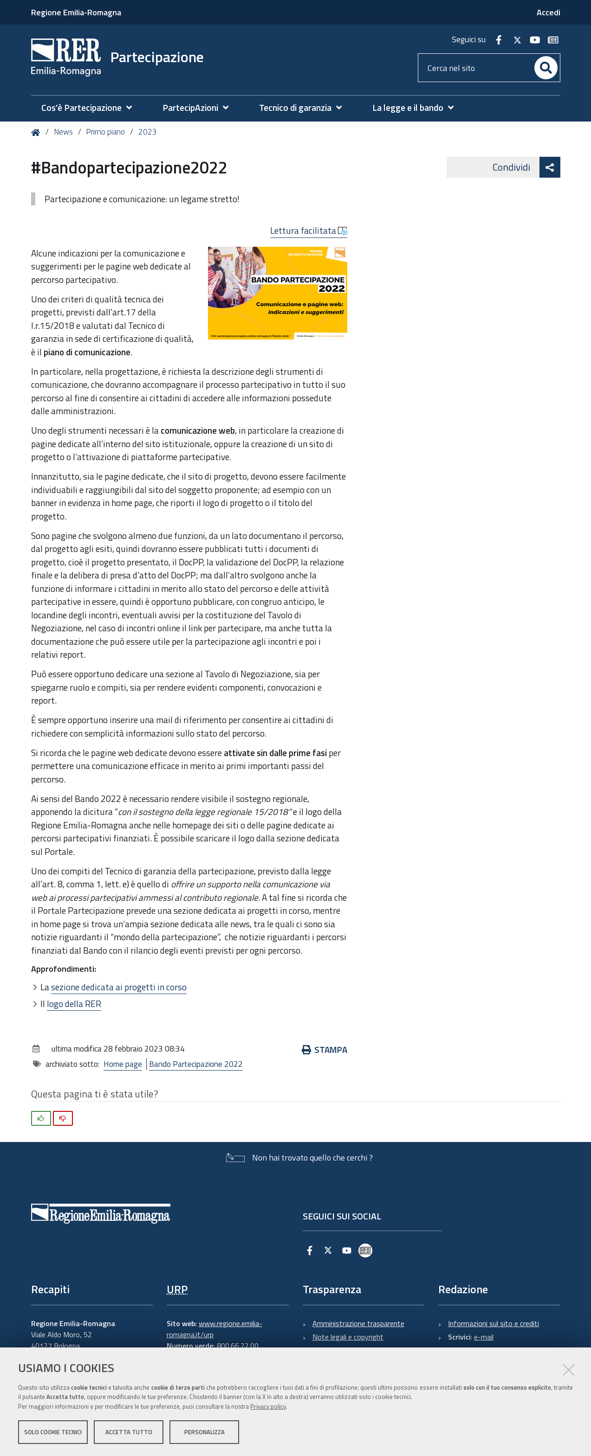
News (63, 132)
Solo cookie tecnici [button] (53, 1432)
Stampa (325, 1049)
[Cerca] (546, 67)
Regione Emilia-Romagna (76, 12)
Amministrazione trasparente (358, 1323)
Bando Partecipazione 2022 (196, 1064)
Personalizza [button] (204, 1432)
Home (37, 132)
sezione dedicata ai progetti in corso (119, 987)
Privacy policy (268, 1406)
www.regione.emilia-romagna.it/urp (214, 1329)
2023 (147, 132)
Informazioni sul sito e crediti (493, 1323)
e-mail (484, 1336)
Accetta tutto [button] (128, 1432)
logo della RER (74, 1003)
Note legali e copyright (347, 1336)
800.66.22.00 (238, 1345)
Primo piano (105, 132)
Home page (123, 1064)
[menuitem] (91, 108)
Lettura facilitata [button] (308, 230)
